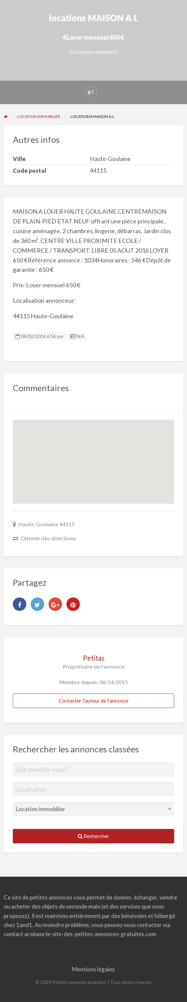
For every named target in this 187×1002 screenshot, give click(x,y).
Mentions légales (93, 969)
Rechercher (93, 836)
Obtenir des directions (48, 538)
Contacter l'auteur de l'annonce (93, 701)
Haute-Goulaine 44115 (46, 524)
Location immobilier (97, 52)
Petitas (93, 658)
